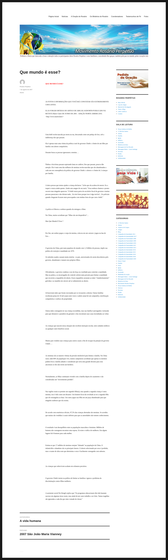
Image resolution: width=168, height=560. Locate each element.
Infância (120, 140)
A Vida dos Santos (123, 131)
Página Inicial (54, 16)
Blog (119, 232)
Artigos (120, 229)
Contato (120, 114)
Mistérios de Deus (123, 145)
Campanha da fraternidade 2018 (127, 256)
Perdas (120, 154)
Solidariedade (121, 158)
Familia (120, 136)
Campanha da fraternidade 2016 (127, 254)
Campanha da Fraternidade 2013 (127, 247)
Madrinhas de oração (124, 274)
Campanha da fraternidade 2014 (127, 250)
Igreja (119, 138)
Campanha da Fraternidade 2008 (127, 238)
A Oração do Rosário (79, 16)
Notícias (65, 16)
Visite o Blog (121, 109)
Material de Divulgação (124, 107)
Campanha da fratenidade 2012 (126, 234)
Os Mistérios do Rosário (99, 16)
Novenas (120, 151)
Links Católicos (122, 111)
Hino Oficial (121, 102)
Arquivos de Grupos (123, 227)
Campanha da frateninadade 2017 (127, 236)
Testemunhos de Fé (133, 16)
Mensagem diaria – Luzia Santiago (127, 149)
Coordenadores (117, 16)
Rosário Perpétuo (25, 86)
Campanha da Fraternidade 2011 (127, 245)
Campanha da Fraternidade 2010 (127, 243)
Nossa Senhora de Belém (125, 129)
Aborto (22, 92)
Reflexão (120, 156)
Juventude (121, 142)
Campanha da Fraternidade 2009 (127, 241)
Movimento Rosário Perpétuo (126, 283)
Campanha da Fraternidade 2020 (127, 259)
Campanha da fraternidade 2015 (127, 252)
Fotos (146, 16)
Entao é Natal (121, 261)
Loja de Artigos (122, 105)
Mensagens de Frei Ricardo (125, 147)
